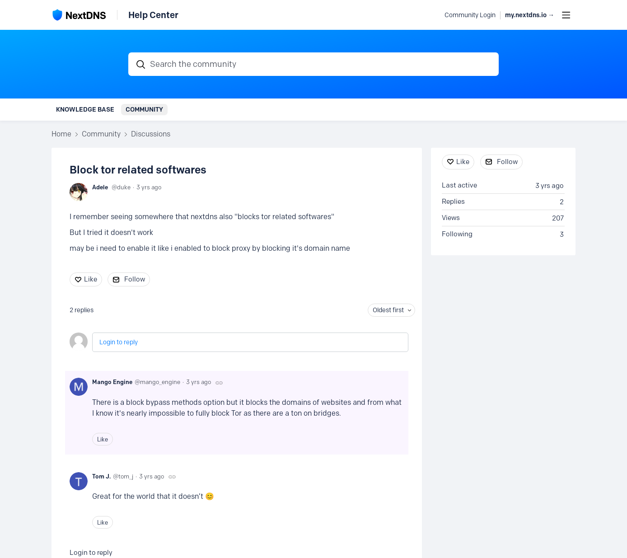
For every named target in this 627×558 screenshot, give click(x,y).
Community (144, 109)
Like (90, 279)
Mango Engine (112, 381)
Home (61, 134)
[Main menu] (566, 15)
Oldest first (388, 310)
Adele (100, 187)
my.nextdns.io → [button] (529, 15)
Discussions (150, 134)
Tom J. (101, 476)
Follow (134, 279)
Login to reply (118, 342)
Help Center (153, 14)
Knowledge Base (85, 109)
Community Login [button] (470, 15)
